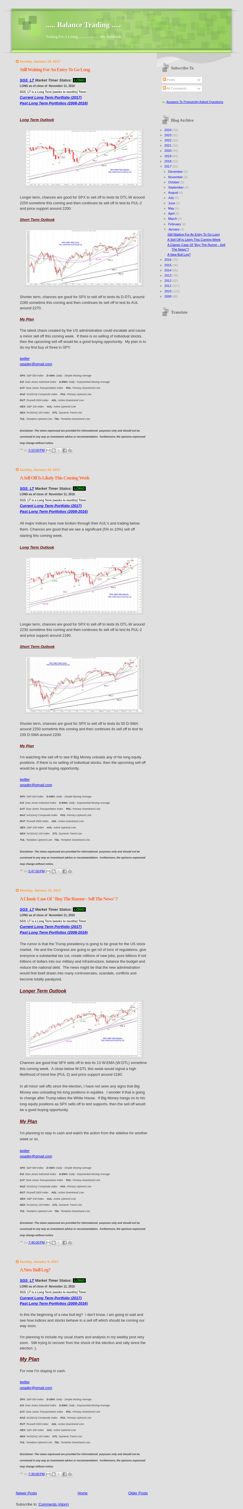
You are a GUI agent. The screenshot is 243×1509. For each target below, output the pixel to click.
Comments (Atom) (54, 1504)
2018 (168, 161)
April (171, 213)
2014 (168, 270)
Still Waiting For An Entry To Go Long (55, 69)
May (171, 208)
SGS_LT (27, 80)
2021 (168, 145)
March (173, 218)
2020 (168, 150)
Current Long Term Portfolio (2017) (50, 97)
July (171, 197)
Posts (169, 79)
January (174, 229)
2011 (168, 286)
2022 (168, 140)
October (174, 182)
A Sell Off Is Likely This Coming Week (55, 478)
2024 (168, 130)
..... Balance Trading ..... (83, 25)
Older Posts (138, 1493)
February (175, 224)
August (173, 192)
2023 (168, 135)
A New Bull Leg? (35, 1270)
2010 (168, 291)
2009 (168, 296)
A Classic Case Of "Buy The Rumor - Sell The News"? (69, 899)
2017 (168, 166)
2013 (168, 275)
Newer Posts (26, 1493)
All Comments (174, 88)
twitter (25, 358)
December (176, 171)
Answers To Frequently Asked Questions (194, 102)
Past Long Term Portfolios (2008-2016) (54, 103)
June (172, 203)
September (176, 187)
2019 (168, 156)
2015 (168, 265)
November (176, 177)
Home (83, 1493)
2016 (168, 259)
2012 (168, 280)
